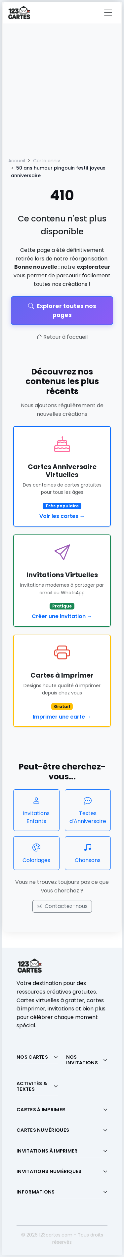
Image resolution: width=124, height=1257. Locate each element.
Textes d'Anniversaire (88, 810)
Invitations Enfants (36, 810)
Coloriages (36, 853)
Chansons (88, 853)
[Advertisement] (62, 89)
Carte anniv (46, 160)
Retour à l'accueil (62, 337)
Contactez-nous (62, 906)
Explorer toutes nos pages (62, 310)
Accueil (16, 160)
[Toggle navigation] (108, 12)
